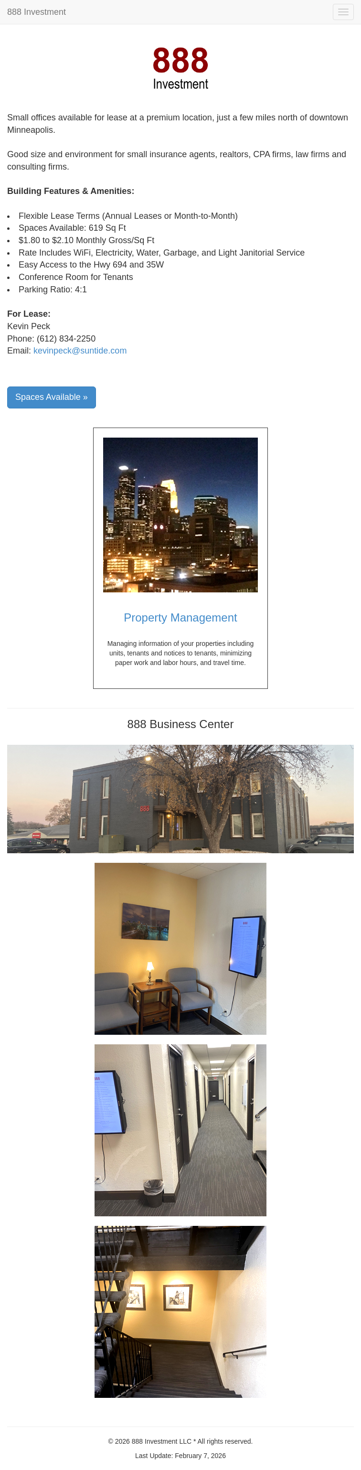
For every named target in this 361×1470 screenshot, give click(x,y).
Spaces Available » (51, 397)
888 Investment (36, 12)
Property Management (180, 617)
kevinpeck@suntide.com (80, 350)
